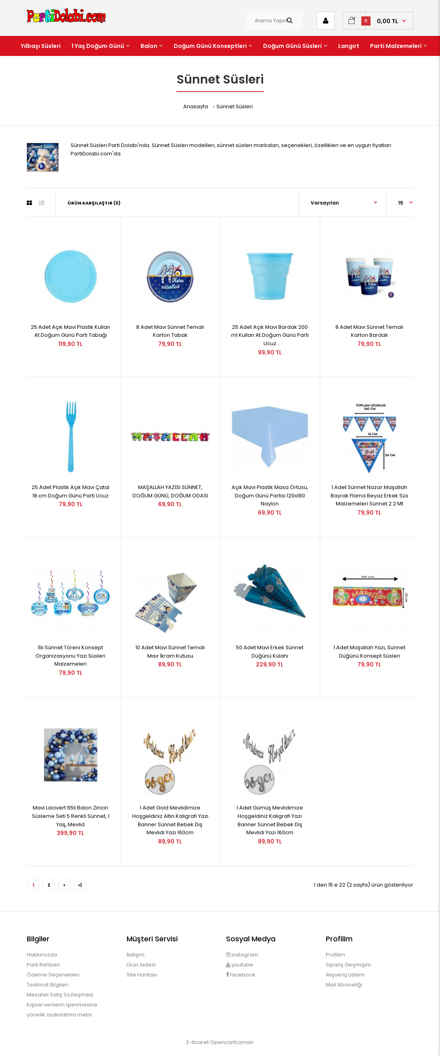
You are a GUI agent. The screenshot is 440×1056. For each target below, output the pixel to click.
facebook (241, 974)
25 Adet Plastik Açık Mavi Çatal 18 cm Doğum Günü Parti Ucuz (70, 491)
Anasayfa (195, 106)
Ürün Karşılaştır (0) (94, 203)
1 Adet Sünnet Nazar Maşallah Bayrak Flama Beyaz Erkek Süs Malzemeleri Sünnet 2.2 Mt (369, 495)
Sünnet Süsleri (234, 106)
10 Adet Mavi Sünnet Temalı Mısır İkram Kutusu (170, 652)
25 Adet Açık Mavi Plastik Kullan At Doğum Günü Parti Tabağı (70, 331)
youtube (239, 964)
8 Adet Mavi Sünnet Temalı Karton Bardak (369, 331)
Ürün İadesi (141, 964)
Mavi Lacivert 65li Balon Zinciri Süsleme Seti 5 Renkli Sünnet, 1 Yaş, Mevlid (70, 816)
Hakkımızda (42, 955)
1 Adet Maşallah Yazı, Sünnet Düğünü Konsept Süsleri (369, 652)
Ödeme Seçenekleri (53, 974)
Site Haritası (142, 974)
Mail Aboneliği (344, 984)
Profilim (335, 955)
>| (80, 885)
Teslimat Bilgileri (47, 984)
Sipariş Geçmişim (348, 964)
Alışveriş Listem (345, 974)
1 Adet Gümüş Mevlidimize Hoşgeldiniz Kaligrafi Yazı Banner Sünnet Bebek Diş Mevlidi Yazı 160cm (269, 820)
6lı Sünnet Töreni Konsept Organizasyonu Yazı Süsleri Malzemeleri (70, 656)
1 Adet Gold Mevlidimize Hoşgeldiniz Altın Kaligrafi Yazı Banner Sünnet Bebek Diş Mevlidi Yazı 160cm (170, 820)
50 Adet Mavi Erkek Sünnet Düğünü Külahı (269, 652)
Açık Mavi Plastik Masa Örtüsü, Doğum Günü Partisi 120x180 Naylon (270, 495)
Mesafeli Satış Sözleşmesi (60, 994)
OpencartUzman (232, 1042)
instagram (242, 955)
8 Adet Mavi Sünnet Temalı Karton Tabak (170, 331)
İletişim (136, 955)
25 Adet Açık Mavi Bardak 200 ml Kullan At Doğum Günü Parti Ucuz (270, 335)
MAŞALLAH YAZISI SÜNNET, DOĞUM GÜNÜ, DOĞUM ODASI (170, 491)
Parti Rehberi (43, 964)
